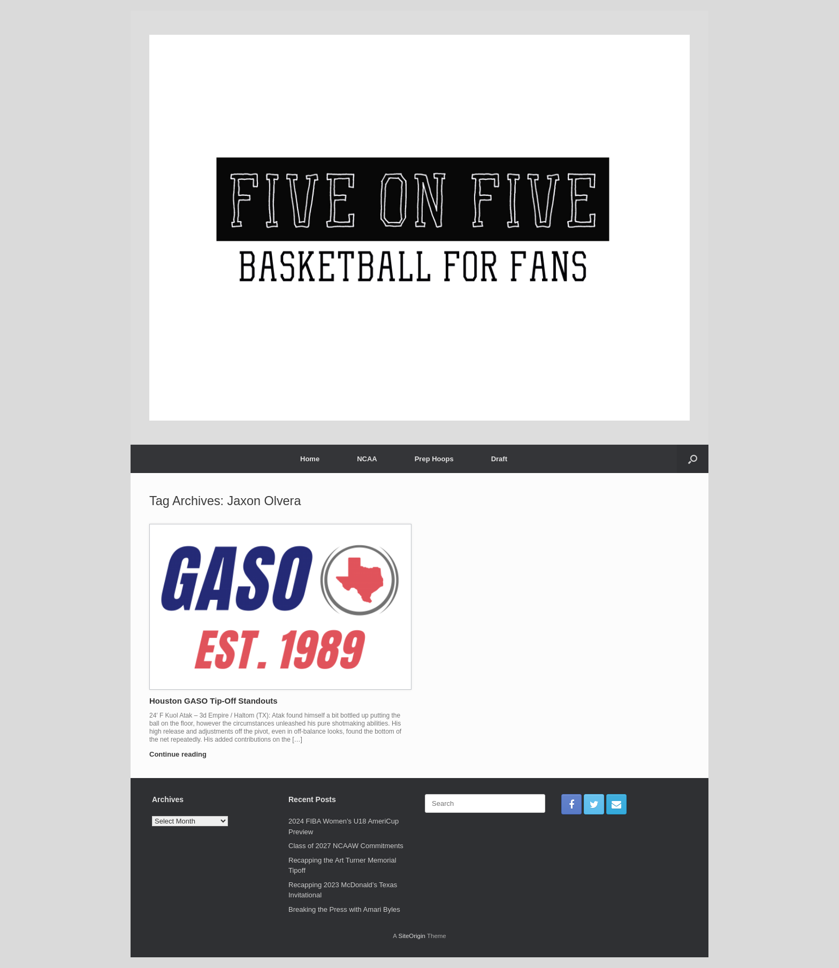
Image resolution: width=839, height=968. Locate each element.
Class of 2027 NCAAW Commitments (345, 846)
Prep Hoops (434, 459)
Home (309, 459)
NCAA (367, 459)
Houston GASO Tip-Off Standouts (213, 700)
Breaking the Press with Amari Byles (344, 909)
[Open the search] (692, 459)
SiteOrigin (411, 936)
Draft (499, 459)
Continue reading (181, 754)
